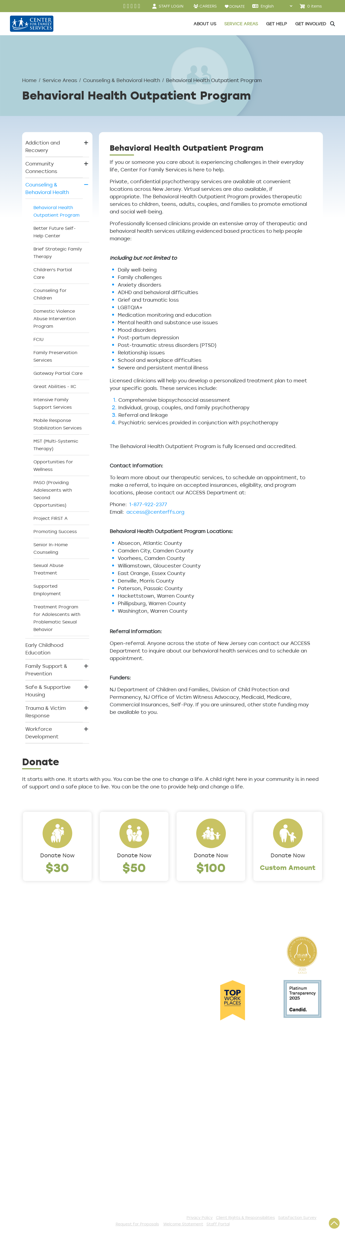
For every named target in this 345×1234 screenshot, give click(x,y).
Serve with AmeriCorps (140, 1145)
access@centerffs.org (155, 512)
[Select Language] (276, 6)
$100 (211, 867)
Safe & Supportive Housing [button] (48, 691)
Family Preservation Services (55, 356)
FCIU (38, 339)
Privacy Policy (200, 1217)
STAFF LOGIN (171, 6)
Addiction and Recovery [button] (42, 146)
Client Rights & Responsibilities (245, 1217)
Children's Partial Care (52, 273)
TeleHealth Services (46, 1111)
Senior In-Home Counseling (50, 548)
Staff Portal (218, 1223)
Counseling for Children (50, 294)
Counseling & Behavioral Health (121, 80)
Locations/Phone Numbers (43, 971)
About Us (33, 949)
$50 (134, 867)
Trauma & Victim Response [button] (45, 712)
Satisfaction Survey (46, 1120)
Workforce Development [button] (41, 733)
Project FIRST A (50, 518)
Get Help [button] (276, 24)
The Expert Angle (43, 1035)
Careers (32, 983)
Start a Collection (134, 1118)
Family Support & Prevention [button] (46, 670)
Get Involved (127, 1084)
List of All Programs (46, 1102)
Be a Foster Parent (135, 1163)
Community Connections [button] (41, 167)
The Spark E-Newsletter (141, 1189)
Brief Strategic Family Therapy (57, 252)
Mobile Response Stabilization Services (57, 424)
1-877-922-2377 (148, 504)
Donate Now (57, 855)
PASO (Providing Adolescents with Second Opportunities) (52, 494)
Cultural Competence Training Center (49, 1023)
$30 (57, 867)
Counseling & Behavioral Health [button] (47, 188)
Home (29, 80)
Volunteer (124, 1136)
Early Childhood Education (44, 649)
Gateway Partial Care (57, 373)
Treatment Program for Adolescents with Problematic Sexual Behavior (56, 618)
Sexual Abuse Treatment (48, 569)
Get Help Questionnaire (51, 1093)
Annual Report (39, 1001)
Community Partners (48, 1010)
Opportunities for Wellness (53, 465)
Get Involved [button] (310, 24)
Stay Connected (132, 1180)
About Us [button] (205, 24)
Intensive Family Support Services (52, 403)
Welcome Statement (183, 1223)
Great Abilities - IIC (54, 386)
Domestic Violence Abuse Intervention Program (54, 318)
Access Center (40, 1084)
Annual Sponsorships (137, 1127)
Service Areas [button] (241, 24)
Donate (121, 1093)
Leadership (36, 958)
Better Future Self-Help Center (54, 232)
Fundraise (124, 1172)
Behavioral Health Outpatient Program (56, 211)
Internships (36, 992)
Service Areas (60, 80)
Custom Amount (288, 867)
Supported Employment (47, 590)
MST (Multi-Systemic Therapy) (55, 445)
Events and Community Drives (140, 1106)
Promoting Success (55, 531)
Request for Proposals (137, 1223)
